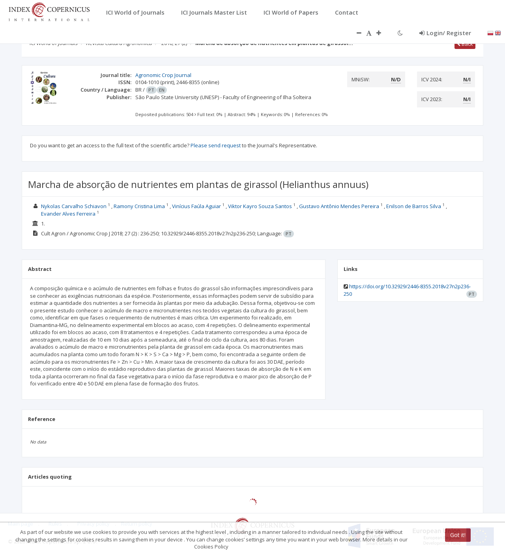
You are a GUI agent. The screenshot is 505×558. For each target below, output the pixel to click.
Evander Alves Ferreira (68, 213)
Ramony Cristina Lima (139, 206)
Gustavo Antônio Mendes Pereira (339, 206)
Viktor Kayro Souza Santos (260, 206)
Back (465, 43)
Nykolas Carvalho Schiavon (74, 206)
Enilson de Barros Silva (413, 206)
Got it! (458, 535)
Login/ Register (445, 33)
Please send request (216, 145)
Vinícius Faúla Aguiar (196, 206)
